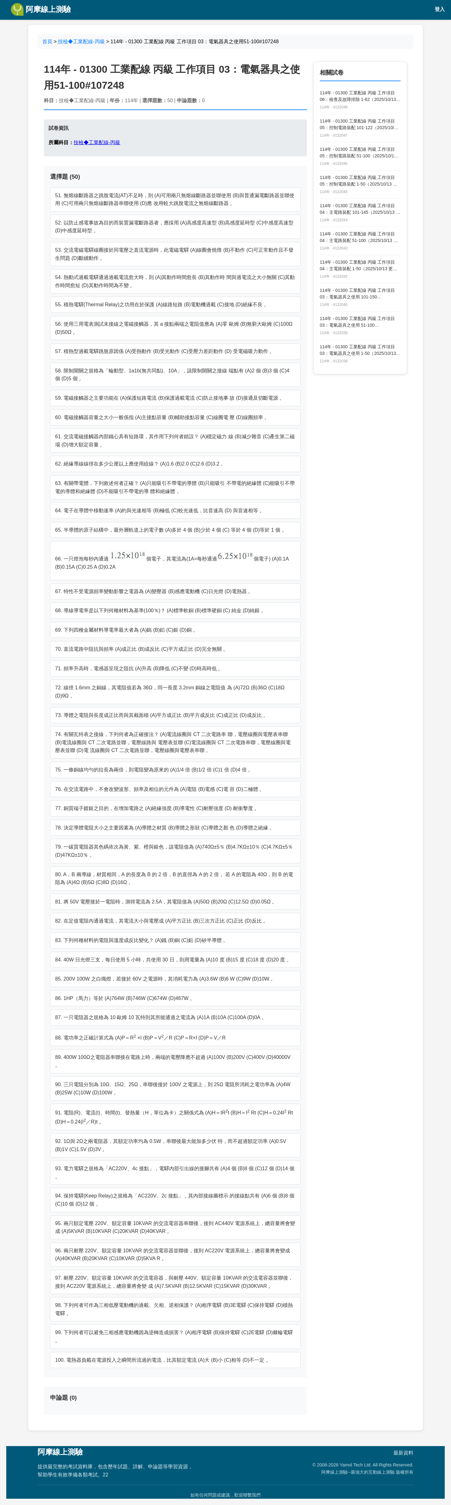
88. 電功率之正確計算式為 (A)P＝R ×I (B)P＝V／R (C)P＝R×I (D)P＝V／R (140, 1037)
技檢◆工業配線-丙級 (81, 41)
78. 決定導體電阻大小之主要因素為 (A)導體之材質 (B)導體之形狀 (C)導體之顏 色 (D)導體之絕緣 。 (164, 827)
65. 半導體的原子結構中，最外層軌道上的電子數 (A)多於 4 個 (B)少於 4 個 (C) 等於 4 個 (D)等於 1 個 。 (171, 530)
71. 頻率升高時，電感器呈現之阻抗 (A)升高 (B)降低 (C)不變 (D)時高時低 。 (139, 668)
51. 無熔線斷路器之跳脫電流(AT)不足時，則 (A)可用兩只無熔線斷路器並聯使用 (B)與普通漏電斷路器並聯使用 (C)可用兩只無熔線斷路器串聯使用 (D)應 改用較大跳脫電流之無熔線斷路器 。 (174, 199)
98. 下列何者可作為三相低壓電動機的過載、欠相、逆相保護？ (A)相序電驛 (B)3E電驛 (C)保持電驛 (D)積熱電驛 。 (174, 1309)
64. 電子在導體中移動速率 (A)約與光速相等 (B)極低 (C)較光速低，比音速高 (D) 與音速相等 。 (159, 510)
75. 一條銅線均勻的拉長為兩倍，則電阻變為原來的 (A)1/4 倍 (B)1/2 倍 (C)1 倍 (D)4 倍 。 (154, 769)
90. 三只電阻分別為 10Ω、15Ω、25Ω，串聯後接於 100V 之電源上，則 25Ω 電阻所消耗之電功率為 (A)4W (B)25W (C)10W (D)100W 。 (172, 1088)
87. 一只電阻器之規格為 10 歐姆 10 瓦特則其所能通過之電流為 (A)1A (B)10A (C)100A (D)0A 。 (161, 1017)
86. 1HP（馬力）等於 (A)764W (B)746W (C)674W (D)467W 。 (125, 998)
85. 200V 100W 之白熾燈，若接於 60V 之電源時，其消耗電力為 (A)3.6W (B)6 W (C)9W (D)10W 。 (165, 978)
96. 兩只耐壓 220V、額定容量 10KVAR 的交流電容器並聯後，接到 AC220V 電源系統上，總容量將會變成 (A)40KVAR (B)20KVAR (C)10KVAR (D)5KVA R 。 (172, 1254)
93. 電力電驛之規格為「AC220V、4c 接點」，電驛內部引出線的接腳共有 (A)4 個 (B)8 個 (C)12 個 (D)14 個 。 (174, 1172)
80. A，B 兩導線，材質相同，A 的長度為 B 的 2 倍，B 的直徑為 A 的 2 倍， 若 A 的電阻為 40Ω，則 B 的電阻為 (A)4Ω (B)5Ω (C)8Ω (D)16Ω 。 (174, 878)
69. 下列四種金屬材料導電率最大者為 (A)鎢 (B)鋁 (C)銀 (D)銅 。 (126, 630)
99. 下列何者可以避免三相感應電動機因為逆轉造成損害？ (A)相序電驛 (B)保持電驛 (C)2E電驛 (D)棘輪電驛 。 (174, 1336)
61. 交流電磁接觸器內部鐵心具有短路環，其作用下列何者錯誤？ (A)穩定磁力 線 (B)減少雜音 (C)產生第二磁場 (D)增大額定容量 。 (175, 440)
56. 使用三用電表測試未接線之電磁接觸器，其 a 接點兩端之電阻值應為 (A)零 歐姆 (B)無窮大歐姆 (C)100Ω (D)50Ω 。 (174, 328)
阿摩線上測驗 (41, 9)
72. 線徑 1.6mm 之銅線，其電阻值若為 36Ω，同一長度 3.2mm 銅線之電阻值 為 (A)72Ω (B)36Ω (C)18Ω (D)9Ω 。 (169, 691)
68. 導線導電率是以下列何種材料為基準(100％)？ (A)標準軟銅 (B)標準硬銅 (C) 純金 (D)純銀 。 (160, 610)
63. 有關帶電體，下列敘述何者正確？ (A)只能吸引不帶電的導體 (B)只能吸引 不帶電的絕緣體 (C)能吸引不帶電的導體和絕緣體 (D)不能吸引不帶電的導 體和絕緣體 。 (175, 487)
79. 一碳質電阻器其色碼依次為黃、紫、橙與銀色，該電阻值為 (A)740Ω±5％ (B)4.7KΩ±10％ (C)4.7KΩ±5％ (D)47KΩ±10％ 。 (174, 851)
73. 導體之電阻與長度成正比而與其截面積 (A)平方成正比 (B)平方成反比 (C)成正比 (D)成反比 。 (161, 715)
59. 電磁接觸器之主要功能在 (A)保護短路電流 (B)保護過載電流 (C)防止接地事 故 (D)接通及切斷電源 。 (169, 398)
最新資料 (403, 1452)
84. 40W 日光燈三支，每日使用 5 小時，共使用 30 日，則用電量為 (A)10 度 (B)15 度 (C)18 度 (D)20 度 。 (173, 959)
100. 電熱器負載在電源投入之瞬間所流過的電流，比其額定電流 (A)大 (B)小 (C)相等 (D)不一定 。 (163, 1360)
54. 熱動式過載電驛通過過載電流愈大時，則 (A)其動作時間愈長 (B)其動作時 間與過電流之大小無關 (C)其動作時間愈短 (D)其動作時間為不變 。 (175, 281)
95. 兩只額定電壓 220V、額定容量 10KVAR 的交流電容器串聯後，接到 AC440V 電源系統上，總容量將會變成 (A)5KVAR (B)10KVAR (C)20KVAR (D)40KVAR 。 (175, 1227)
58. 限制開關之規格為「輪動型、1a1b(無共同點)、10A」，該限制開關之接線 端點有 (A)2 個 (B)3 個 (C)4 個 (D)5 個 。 (172, 375)
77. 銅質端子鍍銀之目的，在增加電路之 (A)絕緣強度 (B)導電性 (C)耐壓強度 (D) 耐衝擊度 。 (157, 808)
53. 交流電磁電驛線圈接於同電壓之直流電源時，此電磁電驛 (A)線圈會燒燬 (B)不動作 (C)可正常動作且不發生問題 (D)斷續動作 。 (174, 254)
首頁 (47, 41)
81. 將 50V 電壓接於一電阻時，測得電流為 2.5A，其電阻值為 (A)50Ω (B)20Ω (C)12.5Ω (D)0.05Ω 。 (166, 901)
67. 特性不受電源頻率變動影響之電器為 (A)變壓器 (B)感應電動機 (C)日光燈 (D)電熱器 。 (154, 591)
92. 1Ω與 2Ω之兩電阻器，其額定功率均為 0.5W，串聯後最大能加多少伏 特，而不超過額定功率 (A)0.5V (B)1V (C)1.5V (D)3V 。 (170, 1145)
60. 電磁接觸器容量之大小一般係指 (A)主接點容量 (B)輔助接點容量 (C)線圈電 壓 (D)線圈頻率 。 (162, 417)
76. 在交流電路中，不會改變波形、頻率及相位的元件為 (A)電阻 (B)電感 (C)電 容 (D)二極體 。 (159, 789)
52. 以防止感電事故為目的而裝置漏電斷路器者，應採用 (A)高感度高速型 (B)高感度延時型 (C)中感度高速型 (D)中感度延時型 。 (174, 227)
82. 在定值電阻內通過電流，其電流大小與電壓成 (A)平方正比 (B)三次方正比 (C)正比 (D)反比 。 (161, 921)
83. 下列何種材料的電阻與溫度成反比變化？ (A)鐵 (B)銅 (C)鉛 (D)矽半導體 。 (141, 940)
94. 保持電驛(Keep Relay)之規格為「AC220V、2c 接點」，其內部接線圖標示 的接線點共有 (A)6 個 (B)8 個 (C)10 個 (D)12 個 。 (174, 1200)
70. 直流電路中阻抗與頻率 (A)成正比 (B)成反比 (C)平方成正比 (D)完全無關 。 (141, 649)
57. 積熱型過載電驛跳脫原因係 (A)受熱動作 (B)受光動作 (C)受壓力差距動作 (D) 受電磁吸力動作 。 (164, 351)
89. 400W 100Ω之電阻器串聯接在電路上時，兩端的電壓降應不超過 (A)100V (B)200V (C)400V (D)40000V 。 (173, 1061)
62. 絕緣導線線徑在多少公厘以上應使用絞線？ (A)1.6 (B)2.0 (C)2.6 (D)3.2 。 (140, 463)
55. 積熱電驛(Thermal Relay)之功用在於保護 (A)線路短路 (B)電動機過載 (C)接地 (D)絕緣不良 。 (162, 304)
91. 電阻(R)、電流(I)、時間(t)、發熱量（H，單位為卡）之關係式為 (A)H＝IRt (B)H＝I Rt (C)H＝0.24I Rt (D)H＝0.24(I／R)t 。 (174, 1116)
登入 (440, 9)
